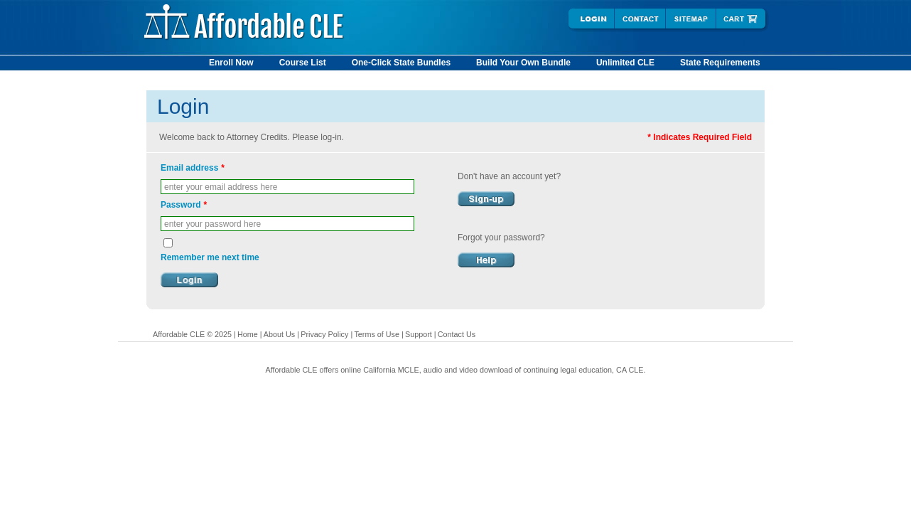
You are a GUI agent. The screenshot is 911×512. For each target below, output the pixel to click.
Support (418, 334)
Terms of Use (376, 334)
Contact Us (456, 334)
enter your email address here (220, 187)
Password (184, 205)
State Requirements (720, 63)
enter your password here (212, 224)
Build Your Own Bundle (523, 63)
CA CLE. (630, 370)
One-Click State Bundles (401, 63)
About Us (279, 334)
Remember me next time (210, 257)
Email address (192, 168)
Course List (302, 63)
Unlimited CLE (625, 63)
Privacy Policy (324, 334)
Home (247, 334)
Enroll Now (231, 63)
